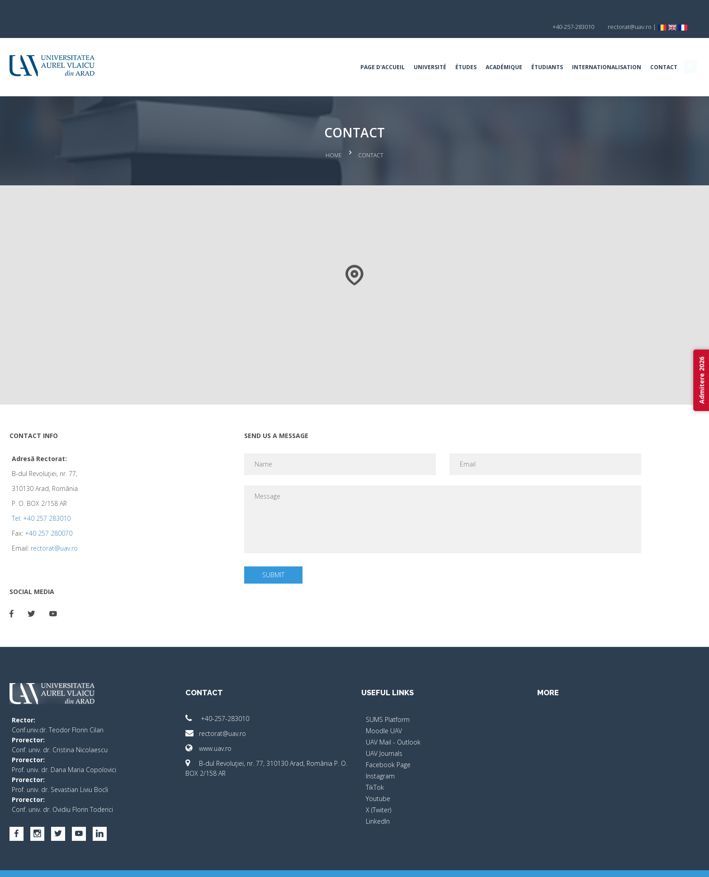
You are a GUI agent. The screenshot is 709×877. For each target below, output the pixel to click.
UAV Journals (384, 734)
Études (385, 52)
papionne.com (570, 864)
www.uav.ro (249, 729)
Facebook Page (388, 745)
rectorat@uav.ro (134, 528)
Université (349, 52)
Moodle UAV (384, 711)
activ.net (609, 864)
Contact (583, 52)
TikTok (375, 768)
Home (334, 138)
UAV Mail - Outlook (393, 722)
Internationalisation (526, 52)
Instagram (380, 756)
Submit (300, 555)
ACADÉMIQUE (423, 52)
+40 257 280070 (129, 513)
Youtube (378, 779)
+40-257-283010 (257, 699)
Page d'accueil (302, 52)
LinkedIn (378, 801)
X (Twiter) (378, 790)
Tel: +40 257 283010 (121, 499)
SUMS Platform (388, 700)
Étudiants (466, 52)
